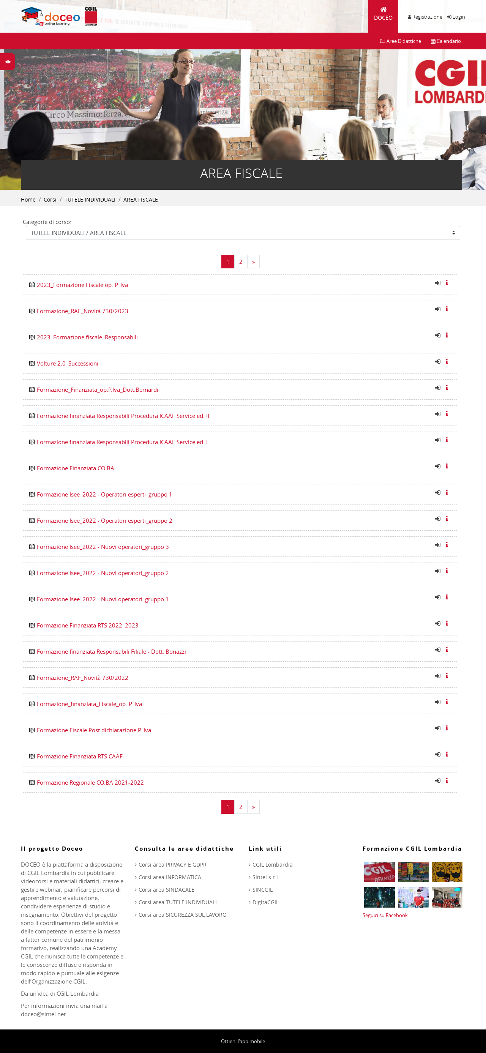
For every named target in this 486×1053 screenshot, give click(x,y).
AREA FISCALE (140, 199)
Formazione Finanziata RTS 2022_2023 (88, 625)
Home (28, 199)
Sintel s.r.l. (265, 877)
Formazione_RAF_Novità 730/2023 (82, 311)
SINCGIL (262, 889)
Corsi (50, 199)
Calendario (446, 41)
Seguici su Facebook (385, 915)
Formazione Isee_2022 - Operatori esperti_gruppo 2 (104, 520)
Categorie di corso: (47, 221)
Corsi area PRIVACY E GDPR (173, 864)
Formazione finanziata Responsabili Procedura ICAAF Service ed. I (122, 442)
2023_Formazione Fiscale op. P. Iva (82, 284)
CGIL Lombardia (272, 864)
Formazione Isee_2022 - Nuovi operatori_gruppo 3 (103, 546)
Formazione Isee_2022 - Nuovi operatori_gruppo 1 (103, 599)
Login (459, 16)
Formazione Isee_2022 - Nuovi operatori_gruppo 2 (103, 573)
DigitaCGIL (265, 902)
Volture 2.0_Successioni (67, 363)
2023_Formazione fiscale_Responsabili (87, 337)
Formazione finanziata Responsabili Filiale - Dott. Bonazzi (111, 651)
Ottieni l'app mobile (243, 1041)
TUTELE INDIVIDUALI (90, 199)
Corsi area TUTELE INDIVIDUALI (178, 902)
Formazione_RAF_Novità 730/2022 (82, 677)
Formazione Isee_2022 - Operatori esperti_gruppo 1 (104, 494)
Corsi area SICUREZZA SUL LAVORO (183, 914)
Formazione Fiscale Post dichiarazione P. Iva (94, 730)
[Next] (253, 262)
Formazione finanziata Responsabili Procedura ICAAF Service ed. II (123, 415)
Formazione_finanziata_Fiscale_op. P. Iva (89, 704)
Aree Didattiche (400, 41)
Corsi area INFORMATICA (170, 877)
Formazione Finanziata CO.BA (75, 468)
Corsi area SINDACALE (166, 889)
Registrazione (427, 16)
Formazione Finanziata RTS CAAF (80, 756)
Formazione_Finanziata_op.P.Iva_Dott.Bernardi (97, 389)
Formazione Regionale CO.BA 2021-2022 (90, 782)
